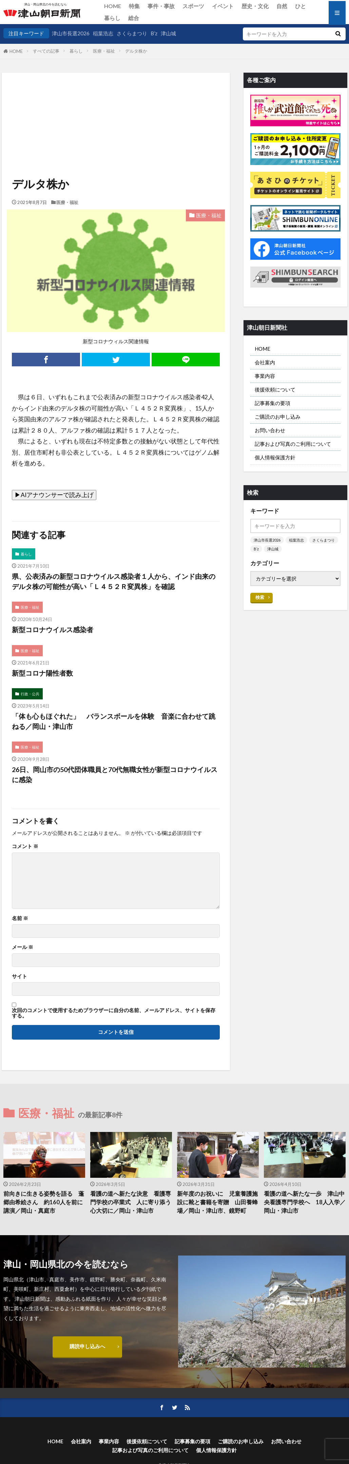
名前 (20, 918)
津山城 (168, 33)
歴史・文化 (255, 6)
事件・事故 (161, 6)
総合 (133, 18)
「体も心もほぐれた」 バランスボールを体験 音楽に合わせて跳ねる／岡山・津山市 (113, 721)
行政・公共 (30, 694)
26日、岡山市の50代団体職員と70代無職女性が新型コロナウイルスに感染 (114, 774)
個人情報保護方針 (275, 457)
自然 (281, 6)
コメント (25, 846)
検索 (259, 597)
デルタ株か (136, 51)
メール (22, 947)
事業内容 (265, 376)
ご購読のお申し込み (277, 417)
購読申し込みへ (87, 1346)
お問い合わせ (270, 430)
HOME (112, 6)
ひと (300, 6)
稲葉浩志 (103, 33)
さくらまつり (132, 33)
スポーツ (193, 6)
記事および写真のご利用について (293, 444)
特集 (134, 6)
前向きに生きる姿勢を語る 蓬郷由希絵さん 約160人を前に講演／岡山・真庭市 (43, 1202)
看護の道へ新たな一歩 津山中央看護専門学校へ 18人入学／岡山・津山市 (305, 1202)
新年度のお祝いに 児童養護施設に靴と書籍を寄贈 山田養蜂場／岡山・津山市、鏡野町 (217, 1202)
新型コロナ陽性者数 (42, 673)
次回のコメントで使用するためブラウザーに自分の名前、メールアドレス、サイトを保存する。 (113, 1013)
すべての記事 (46, 51)
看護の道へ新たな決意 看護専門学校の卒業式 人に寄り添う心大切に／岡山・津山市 (130, 1202)
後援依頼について (275, 389)
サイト (19, 976)
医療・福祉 (104, 51)
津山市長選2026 (71, 33)
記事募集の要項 (272, 403)
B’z (154, 33)
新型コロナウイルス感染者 (52, 629)
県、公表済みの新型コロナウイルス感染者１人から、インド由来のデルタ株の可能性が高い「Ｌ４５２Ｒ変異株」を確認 (113, 581)
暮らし (112, 18)
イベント (223, 6)
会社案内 (265, 362)
